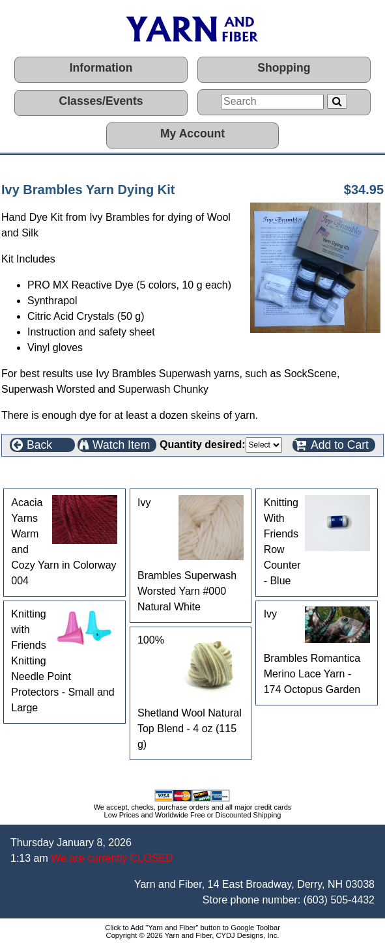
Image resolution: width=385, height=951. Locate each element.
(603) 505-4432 (339, 899)
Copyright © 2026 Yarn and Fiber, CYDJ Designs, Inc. (192, 935)
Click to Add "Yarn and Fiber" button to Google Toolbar (192, 927)
